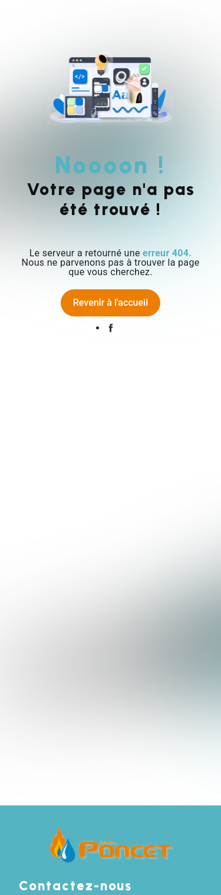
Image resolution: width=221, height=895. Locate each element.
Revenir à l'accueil (110, 302)
